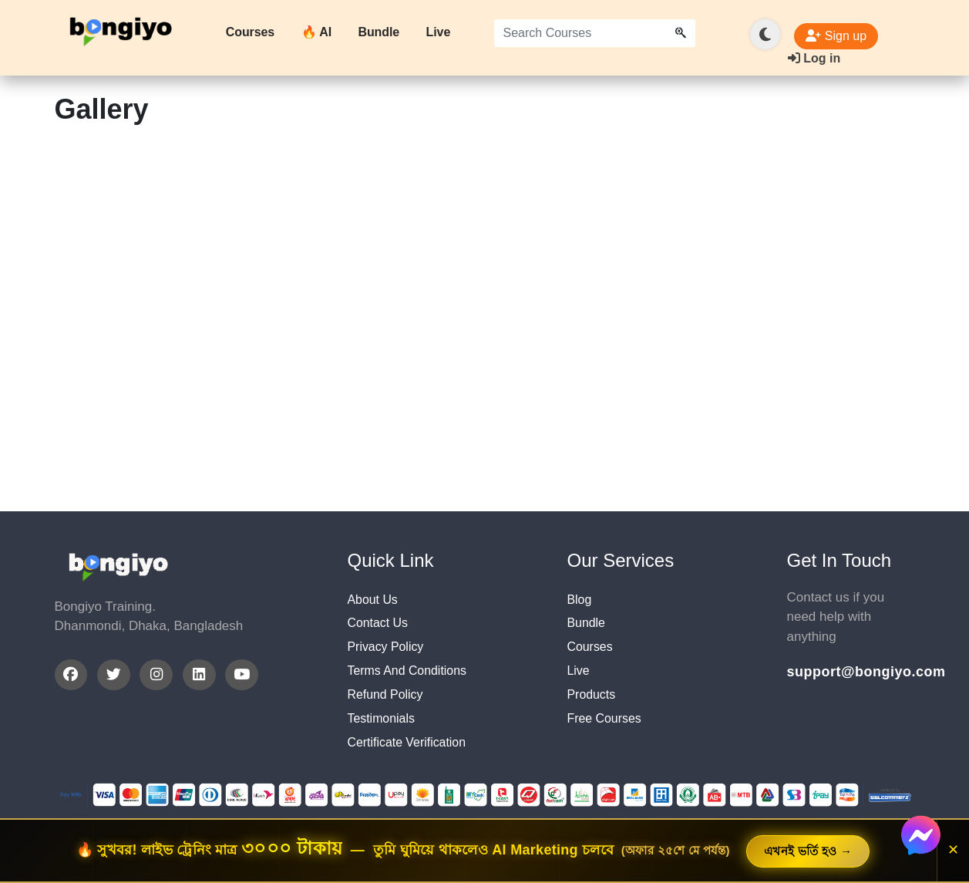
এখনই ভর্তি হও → (808, 851)
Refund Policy (388, 703)
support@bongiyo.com (851, 671)
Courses (250, 32)
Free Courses (607, 729)
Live (438, 32)
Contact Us (380, 625)
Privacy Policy (388, 652)
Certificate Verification (411, 755)
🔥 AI (316, 32)
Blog (580, 600)
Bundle (378, 32)
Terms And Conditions (411, 677)
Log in (814, 58)
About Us (375, 600)
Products (593, 703)
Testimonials (384, 729)
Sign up (836, 35)
